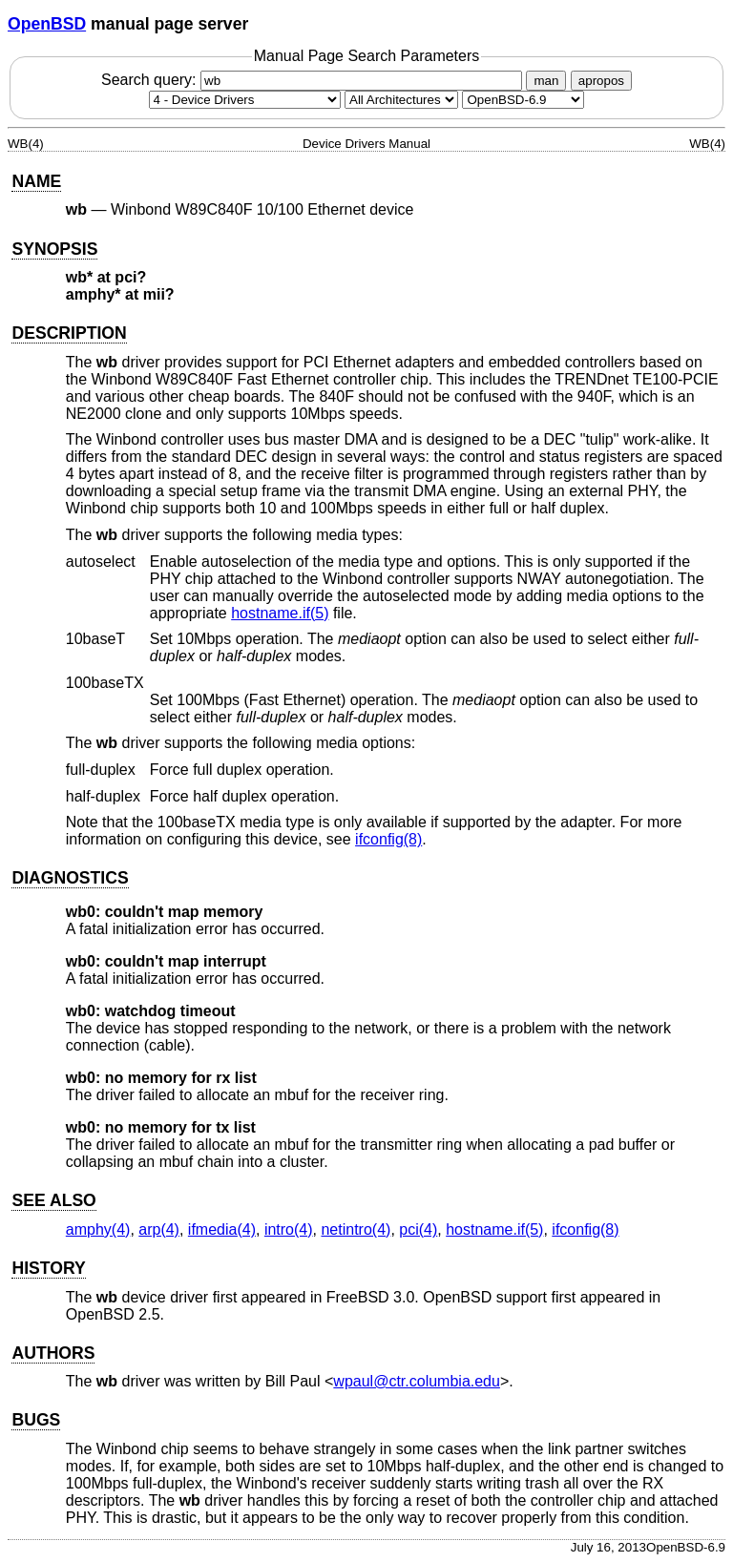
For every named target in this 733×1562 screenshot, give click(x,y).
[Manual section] (245, 100)
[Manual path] (523, 100)
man (546, 80)
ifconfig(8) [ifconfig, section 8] (388, 839)
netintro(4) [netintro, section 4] (355, 1229)
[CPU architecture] (401, 100)
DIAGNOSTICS (69, 877)
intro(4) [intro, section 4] (288, 1229)
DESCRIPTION (68, 333)
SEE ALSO (53, 1200)
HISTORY (48, 1268)
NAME (36, 181)
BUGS (35, 1419)
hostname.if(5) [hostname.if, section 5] (279, 613)
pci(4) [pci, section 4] (418, 1229)
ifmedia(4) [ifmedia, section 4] (222, 1229)
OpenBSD (47, 23)
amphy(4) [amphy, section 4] (98, 1229)
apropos (601, 80)
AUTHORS (52, 1353)
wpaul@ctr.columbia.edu (416, 1381)
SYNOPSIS (54, 249)
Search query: (314, 80)
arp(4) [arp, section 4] (158, 1229)
